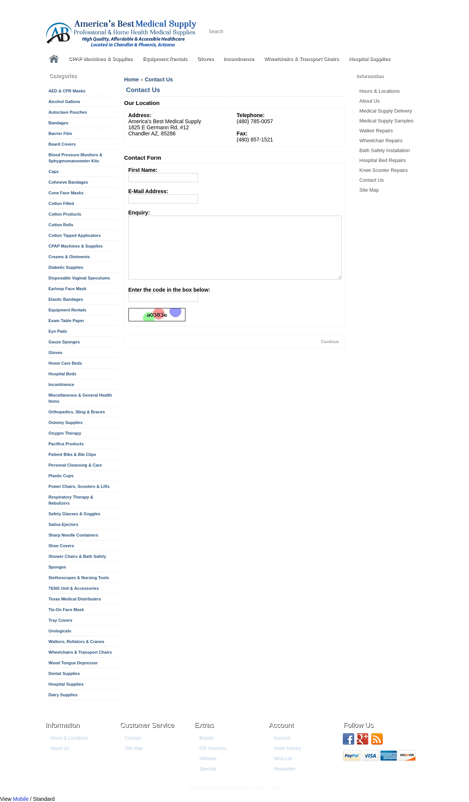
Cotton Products (65, 214)
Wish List (283, 758)
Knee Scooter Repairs (384, 170)
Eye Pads (58, 331)
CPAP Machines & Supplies (101, 59)
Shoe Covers (61, 545)
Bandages (59, 123)
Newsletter (285, 769)
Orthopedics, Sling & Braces (77, 412)
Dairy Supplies (63, 694)
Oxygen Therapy (65, 433)
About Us (370, 101)
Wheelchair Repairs (381, 140)
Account (281, 725)
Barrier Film (60, 133)
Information (63, 725)
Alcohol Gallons (65, 101)
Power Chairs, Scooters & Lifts (79, 486)
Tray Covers (61, 620)
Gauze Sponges (64, 342)
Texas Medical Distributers (75, 599)
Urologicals (60, 631)
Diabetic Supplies (66, 267)
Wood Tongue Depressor (73, 663)
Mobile (21, 799)
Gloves (205, 59)
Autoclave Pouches (68, 112)
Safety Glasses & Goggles (74, 513)
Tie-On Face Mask (66, 609)
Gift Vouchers (213, 748)
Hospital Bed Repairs (383, 160)
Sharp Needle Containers (73, 535)
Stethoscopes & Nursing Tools (79, 577)
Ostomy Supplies (66, 422)
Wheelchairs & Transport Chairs (301, 59)
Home (131, 79)
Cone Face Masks (66, 193)
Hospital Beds (62, 374)
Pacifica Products (66, 443)
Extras (204, 725)
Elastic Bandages (66, 299)
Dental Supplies (64, 673)
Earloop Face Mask (68, 288)
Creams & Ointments (69, 256)
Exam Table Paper (66, 320)
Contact (133, 738)
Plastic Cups (61, 475)
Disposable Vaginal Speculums (79, 278)
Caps (54, 171)
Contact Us (372, 180)
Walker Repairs (376, 130)
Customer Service (147, 725)
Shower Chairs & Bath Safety (77, 556)
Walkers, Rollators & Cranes (77, 641)
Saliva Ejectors (63, 524)
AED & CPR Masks (67, 91)
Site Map (369, 190)
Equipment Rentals (165, 59)
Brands (207, 738)
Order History (287, 748)
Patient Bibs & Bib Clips (72, 454)
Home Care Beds (65, 363)
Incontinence (238, 59)
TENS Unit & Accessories (74, 588)
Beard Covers (62, 144)
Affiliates (208, 758)
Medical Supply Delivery (386, 111)
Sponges (57, 567)
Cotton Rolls (61, 224)
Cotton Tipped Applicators (75, 235)
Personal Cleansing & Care (75, 465)
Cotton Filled (61, 203)
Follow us (359, 725)
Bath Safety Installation (385, 150)
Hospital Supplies (369, 59)
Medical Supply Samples (387, 121)
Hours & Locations (380, 91)
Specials (208, 769)
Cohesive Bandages (69, 182)
